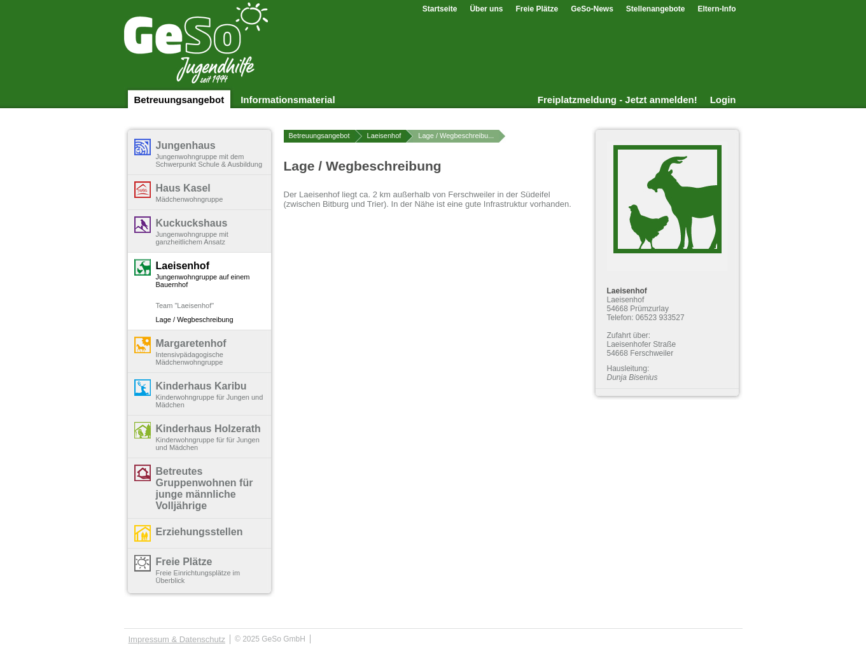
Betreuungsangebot (179, 99)
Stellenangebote (655, 8)
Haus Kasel (183, 188)
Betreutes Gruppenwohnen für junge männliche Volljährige (204, 488)
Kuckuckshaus (192, 223)
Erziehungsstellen (199, 531)
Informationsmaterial (288, 99)
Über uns (486, 8)
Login (723, 99)
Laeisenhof (182, 265)
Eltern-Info (717, 8)
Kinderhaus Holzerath (208, 428)
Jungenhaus (186, 145)
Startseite (440, 8)
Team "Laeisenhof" (185, 305)
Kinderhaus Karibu (201, 386)
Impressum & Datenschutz (177, 639)
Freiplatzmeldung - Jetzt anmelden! (617, 99)
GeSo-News (592, 8)
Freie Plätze (536, 8)
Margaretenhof (191, 343)
